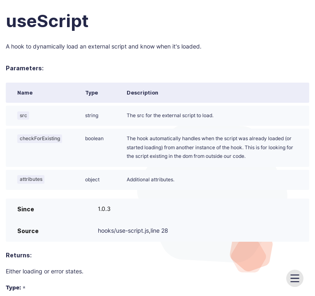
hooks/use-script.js (123, 231)
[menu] (294, 278)
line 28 (159, 231)
